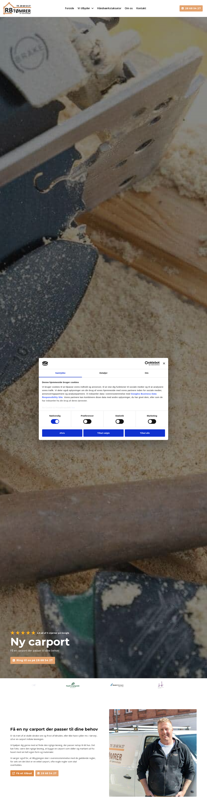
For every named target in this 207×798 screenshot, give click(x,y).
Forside (69, 8)
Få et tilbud (22, 773)
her (73, 407)
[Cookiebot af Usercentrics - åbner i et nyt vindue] (147, 363)
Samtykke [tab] (60, 373)
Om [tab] (146, 373)
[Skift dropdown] (92, 8)
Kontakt (141, 8)
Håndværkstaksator (109, 8)
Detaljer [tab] (103, 373)
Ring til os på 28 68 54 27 (33, 660)
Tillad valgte (103, 433)
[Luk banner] (164, 363)
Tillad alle (145, 433)
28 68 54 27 (191, 8)
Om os (129, 8)
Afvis (62, 433)
